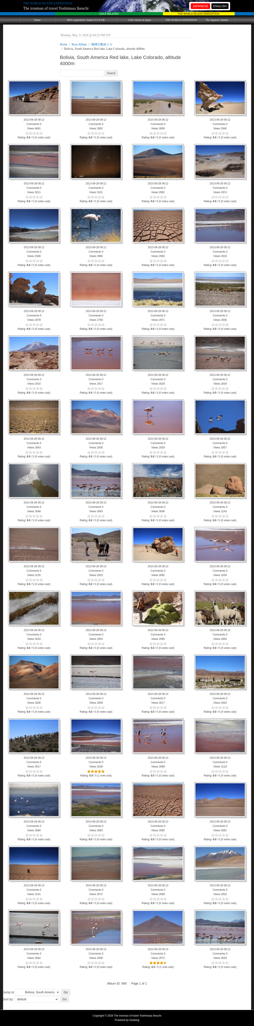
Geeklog (134, 1020)
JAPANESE (200, 6)
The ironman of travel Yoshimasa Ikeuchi (56, 8)
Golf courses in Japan (139, 19)
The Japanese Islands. (216, 19)
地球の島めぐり (102, 44)
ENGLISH (220, 6)
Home (37, 19)
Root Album (79, 44)
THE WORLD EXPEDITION (181, 19)
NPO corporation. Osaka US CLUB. (86, 19)
